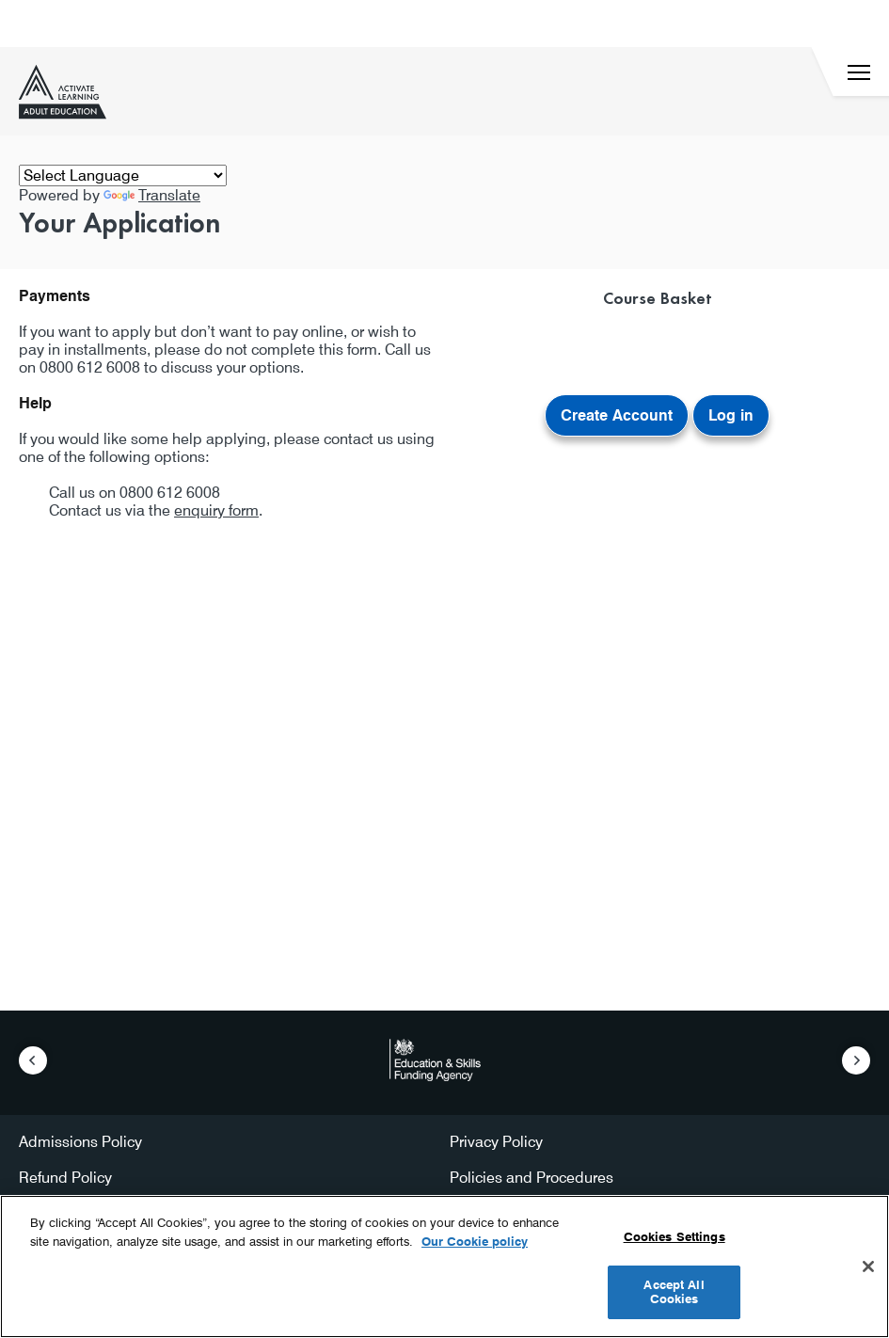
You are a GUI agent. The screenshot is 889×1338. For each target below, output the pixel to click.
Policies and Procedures (531, 1178)
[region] (444, 1266)
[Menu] (859, 72)
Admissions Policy (80, 1142)
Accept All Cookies (673, 1292)
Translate (151, 195)
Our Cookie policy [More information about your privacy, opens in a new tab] (474, 1241)
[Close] (868, 1266)
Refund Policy (65, 1178)
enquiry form (216, 510)
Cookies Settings (674, 1236)
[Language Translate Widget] (123, 175)
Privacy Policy (496, 1142)
